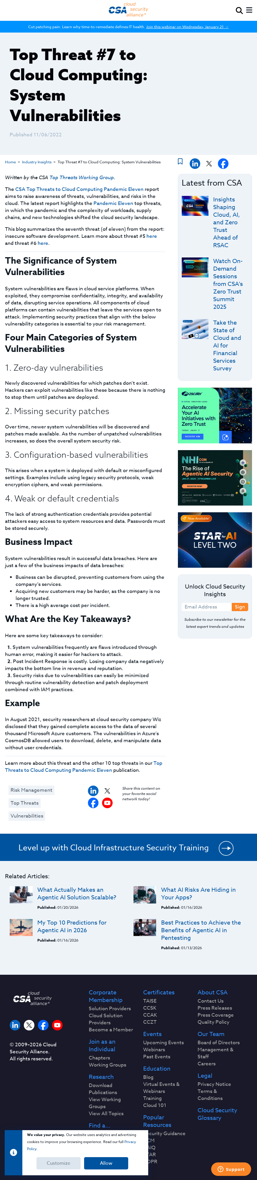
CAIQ (149, 1147)
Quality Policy (213, 1022)
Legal (205, 1076)
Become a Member (111, 1029)
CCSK (149, 1008)
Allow (106, 1163)
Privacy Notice (214, 1084)
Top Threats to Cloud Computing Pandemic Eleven (83, 766)
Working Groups (107, 1065)
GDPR (150, 1161)
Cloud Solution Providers (106, 1019)
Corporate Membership (106, 996)
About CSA (213, 992)
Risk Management (31, 790)
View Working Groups (105, 1103)
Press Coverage (216, 1015)
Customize (58, 1163)
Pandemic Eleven (113, 203)
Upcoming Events (163, 1042)
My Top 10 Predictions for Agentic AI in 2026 (71, 926)
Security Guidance (164, 1133)
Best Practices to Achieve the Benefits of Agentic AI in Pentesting (201, 930)
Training (152, 1098)
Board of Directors (219, 1042)
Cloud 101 (154, 1105)
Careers (207, 1063)
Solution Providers (110, 1008)
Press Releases (215, 1008)
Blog (148, 1077)
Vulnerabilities (27, 816)
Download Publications (103, 1089)
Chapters (99, 1058)
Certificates (159, 992)
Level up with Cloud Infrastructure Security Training (114, 847)
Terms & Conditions (210, 1095)
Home (10, 162)
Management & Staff (215, 1053)
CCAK (150, 1015)
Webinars (154, 1049)
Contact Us (210, 1001)
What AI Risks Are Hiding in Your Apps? (198, 894)
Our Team (211, 1034)
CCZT (150, 1022)
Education (157, 1069)
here (151, 236)
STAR (149, 1154)
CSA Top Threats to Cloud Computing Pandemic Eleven (79, 189)
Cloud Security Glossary (217, 1114)
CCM (149, 1140)
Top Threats (25, 803)
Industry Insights (36, 162)
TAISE (149, 1001)
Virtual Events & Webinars (161, 1088)
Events (152, 1034)
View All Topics (106, 1113)
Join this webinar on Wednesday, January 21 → (187, 26)
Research (101, 1077)
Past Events (156, 1056)
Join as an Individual (102, 1045)
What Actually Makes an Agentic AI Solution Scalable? (76, 894)
